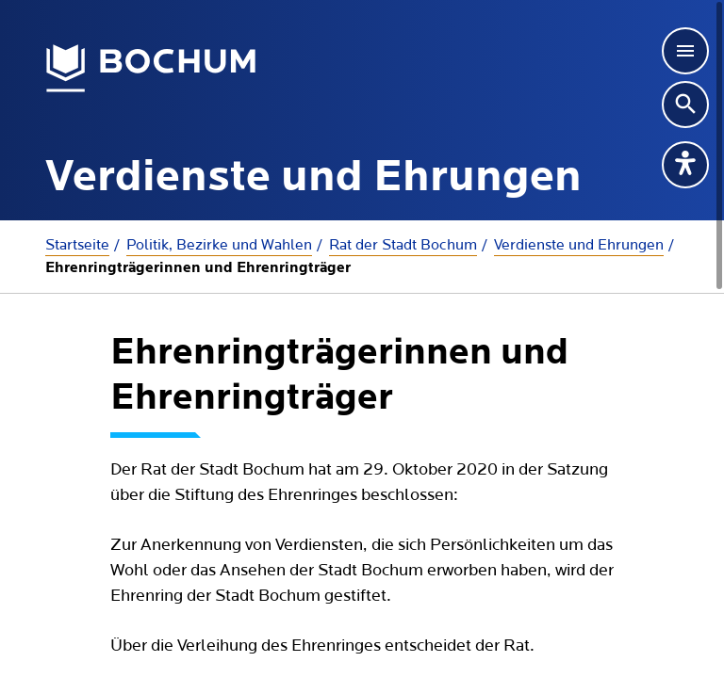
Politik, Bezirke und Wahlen (219, 244)
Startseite (77, 244)
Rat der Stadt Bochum (403, 244)
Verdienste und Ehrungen (579, 244)
